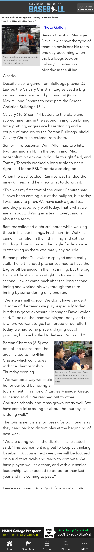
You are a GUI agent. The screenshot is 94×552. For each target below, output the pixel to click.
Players (65, 545)
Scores (47, 546)
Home (9, 546)
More (84, 546)
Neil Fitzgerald (15, 21)
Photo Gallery (55, 27)
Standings (28, 546)
